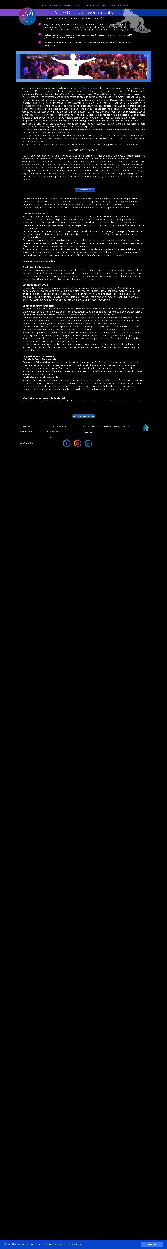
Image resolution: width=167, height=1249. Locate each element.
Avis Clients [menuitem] (123, 5)
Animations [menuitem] (88, 5)
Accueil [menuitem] (42, 5)
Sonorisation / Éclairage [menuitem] (59, 5)
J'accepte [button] (152, 1244)
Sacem (50, 437)
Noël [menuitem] (112, 5)
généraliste (80, 88)
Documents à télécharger (57, 426)
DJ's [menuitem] (76, 5)
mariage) (94, 88)
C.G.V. (22, 437)
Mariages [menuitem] (101, 5)
